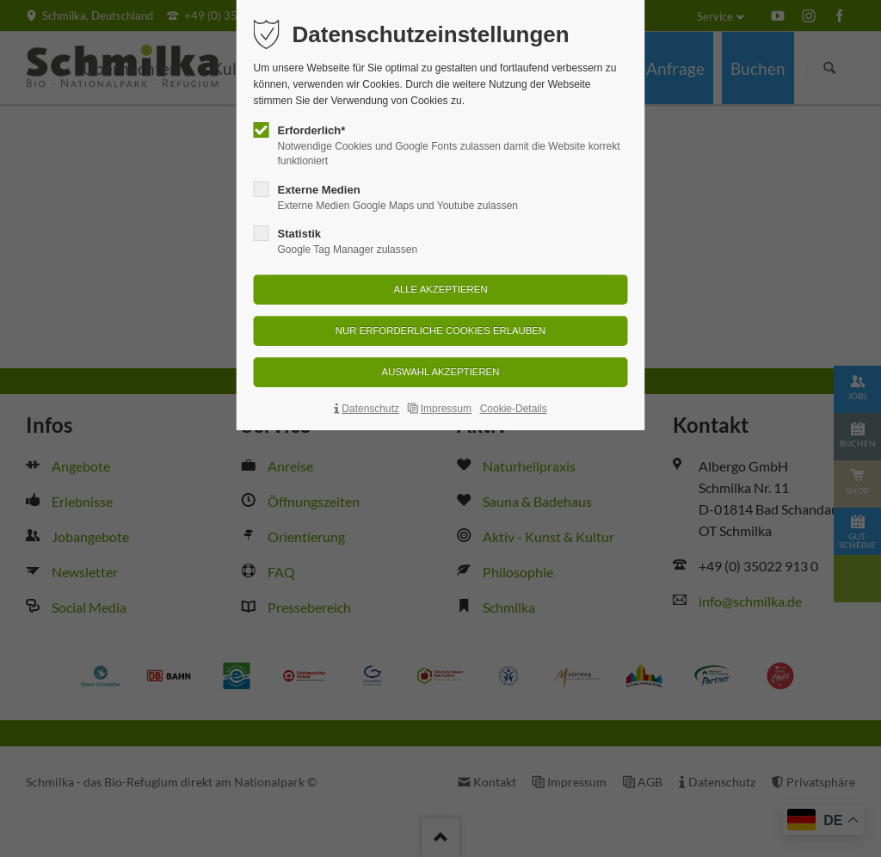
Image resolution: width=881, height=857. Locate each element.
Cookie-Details (513, 409)
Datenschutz (370, 409)
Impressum (446, 409)
